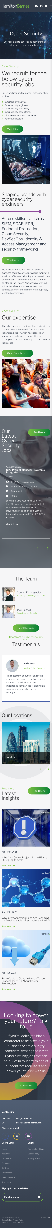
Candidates (7, 1158)
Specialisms (7, 1173)
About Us (6, 1154)
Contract (5, 1168)
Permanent (6, 1163)
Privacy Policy (34, 1158)
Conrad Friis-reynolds (29, 592)
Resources (6, 1182)
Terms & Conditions (36, 1149)
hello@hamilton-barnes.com (28, 1123)
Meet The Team (8, 1177)
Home (4, 1149)
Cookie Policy (33, 1154)
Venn (48, 1218)
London (10, 757)
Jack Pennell (24, 609)
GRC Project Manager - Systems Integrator (25, 471)
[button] (47, 548)
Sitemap (20, 1223)
